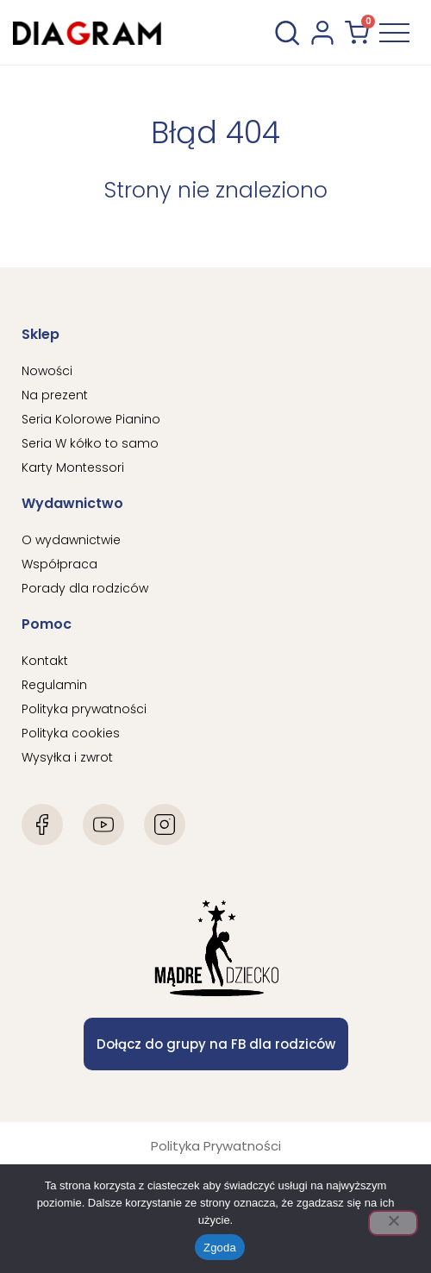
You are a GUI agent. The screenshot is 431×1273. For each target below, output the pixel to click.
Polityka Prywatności (216, 1146)
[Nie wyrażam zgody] (393, 1223)
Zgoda (219, 1247)
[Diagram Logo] (87, 32)
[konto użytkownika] (322, 33)
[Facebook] (42, 824)
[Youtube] (103, 824)
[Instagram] (164, 824)
